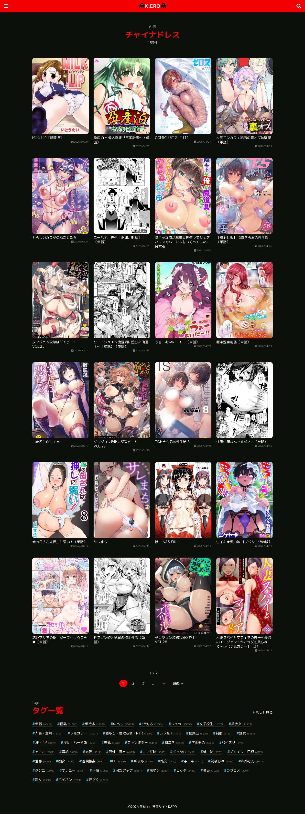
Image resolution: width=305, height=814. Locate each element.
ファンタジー (142, 742)
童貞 (211, 770)
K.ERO (152, 6)
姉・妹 (212, 751)
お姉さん (252, 761)
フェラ (181, 724)
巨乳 (68, 724)
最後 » (178, 683)
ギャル (143, 761)
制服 (223, 733)
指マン (159, 770)
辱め (70, 751)
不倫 (100, 770)
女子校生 (211, 724)
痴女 (66, 761)
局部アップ (129, 770)
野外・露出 (122, 751)
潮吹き (174, 742)
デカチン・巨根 (246, 751)
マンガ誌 (153, 751)
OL (119, 761)
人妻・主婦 (49, 733)
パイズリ (233, 742)
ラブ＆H (170, 733)
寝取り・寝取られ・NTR (128, 733)
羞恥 (43, 761)
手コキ (193, 761)
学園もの (202, 742)
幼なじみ (222, 761)
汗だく (98, 779)
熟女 (43, 779)
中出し (123, 724)
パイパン (69, 779)
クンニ (44, 770)
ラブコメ (238, 770)
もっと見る (264, 712)
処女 (247, 733)
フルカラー (84, 733)
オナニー (73, 770)
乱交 (168, 761)
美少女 (241, 724)
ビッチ (186, 770)
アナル (44, 751)
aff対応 (152, 724)
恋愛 (93, 751)
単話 (43, 724)
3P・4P (45, 742)
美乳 (112, 742)
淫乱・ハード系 (79, 742)
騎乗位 (198, 733)
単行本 (95, 724)
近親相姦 (93, 761)
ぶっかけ (184, 751)
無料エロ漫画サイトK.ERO (158, 806)
